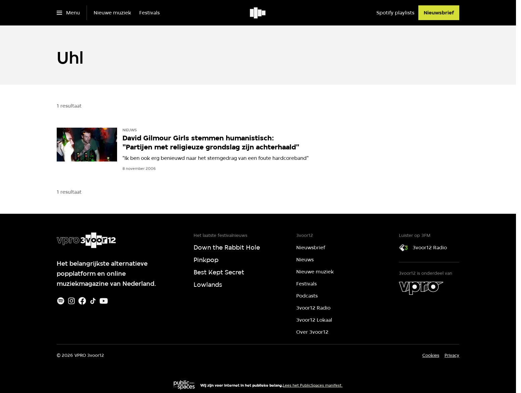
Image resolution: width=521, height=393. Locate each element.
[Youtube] (104, 301)
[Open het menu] (68, 12)
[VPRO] (421, 288)
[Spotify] (61, 301)
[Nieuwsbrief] (438, 12)
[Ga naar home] (258, 12)
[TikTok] (93, 301)
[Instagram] (71, 301)
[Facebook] (82, 301)
